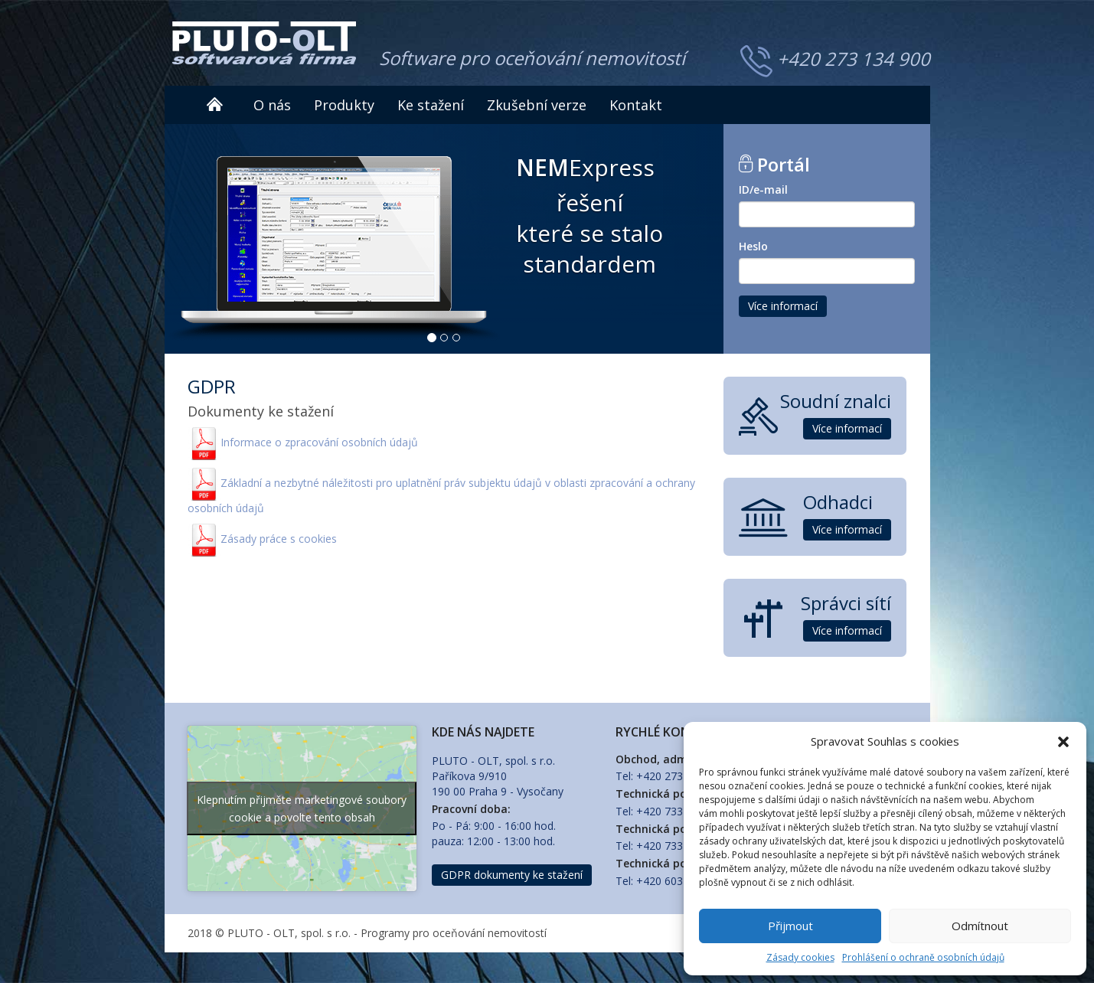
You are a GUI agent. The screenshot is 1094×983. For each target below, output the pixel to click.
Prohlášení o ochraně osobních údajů (923, 957)
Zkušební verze (536, 105)
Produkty (344, 105)
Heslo (753, 246)
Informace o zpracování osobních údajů (319, 442)
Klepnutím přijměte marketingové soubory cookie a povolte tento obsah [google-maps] (302, 808)
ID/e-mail (763, 189)
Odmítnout (980, 925)
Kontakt (635, 105)
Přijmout (790, 925)
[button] (1063, 741)
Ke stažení (430, 105)
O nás (272, 105)
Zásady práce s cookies (278, 538)
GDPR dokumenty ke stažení (512, 874)
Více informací (783, 306)
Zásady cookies (800, 957)
